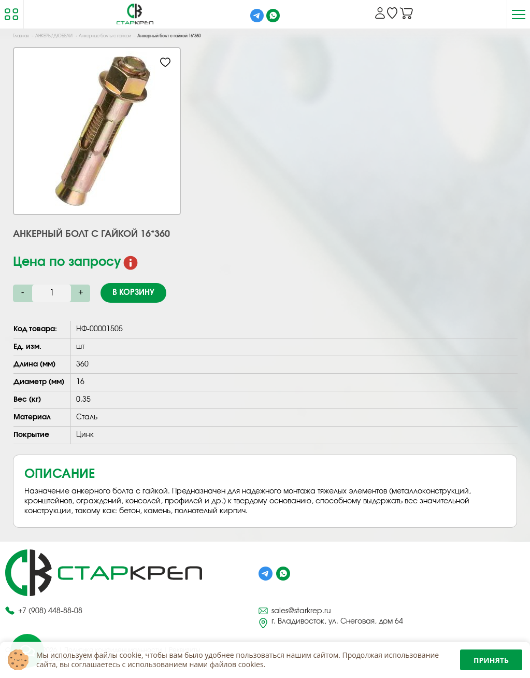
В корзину (133, 292)
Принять (491, 660)
